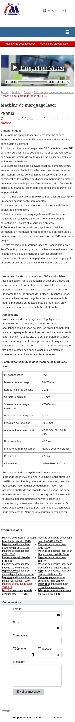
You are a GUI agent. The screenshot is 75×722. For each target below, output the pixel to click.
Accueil (5, 92)
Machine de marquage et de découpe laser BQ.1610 (17, 592)
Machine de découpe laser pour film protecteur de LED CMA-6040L (55, 554)
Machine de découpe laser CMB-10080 (16, 552)
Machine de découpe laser (20, 43)
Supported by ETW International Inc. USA (37, 717)
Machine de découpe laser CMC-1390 (52, 546)
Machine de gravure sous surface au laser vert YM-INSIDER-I (51, 581)
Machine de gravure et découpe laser (54, 92)
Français (50, 10)
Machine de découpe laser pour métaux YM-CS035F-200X (19, 579)
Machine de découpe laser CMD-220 (52, 559)
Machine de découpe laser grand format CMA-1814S (16, 546)
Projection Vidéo (37, 67)
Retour (27, 92)
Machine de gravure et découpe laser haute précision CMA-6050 (19, 541)
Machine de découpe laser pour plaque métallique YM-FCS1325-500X (55, 574)
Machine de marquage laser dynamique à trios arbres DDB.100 (53, 587)
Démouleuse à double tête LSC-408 (16, 559)
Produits (16, 92)
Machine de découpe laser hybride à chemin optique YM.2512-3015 (16, 568)
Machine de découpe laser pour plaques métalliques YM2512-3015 (55, 568)
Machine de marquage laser (21, 49)
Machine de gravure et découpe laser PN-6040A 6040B (55, 539)
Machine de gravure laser (54, 43)
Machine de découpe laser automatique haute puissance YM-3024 (18, 574)
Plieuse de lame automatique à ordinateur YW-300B (54, 592)
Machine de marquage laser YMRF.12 (17, 585)
